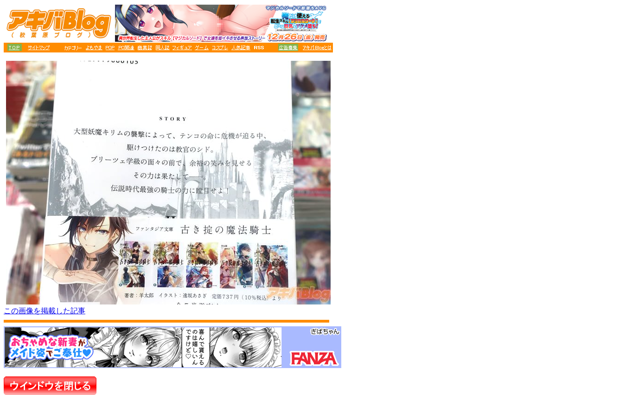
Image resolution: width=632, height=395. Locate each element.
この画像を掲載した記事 (44, 311)
